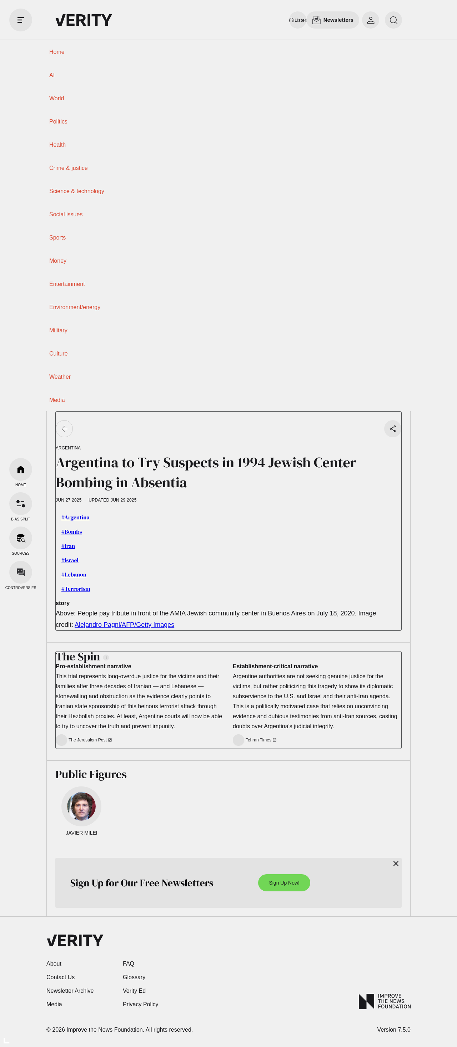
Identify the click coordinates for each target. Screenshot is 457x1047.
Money (57, 261)
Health (57, 145)
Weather (60, 377)
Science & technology (76, 191)
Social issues (65, 214)
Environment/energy (74, 307)
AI (52, 75)
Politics (58, 122)
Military (58, 330)
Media (57, 400)
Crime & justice (68, 168)
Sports (57, 238)
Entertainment (67, 284)
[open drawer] (20, 20)
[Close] (396, 863)
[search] (393, 20)
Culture (58, 354)
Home (57, 52)
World (56, 98)
